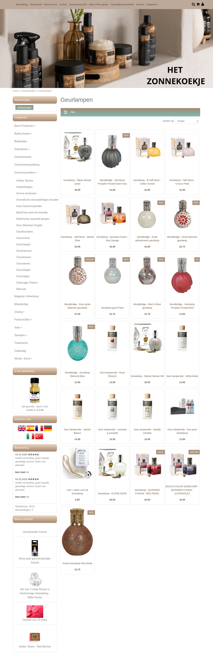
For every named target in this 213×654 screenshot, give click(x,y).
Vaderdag (20, 350)
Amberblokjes (24, 187)
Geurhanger (23, 244)
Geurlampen (23, 257)
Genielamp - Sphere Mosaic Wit (147, 376)
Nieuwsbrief (36, 4)
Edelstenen (21, 149)
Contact (63, 4)
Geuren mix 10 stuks (35, 613)
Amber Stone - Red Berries (35, 638)
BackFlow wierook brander (32, 212)
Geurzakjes (23, 276)
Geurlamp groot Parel (112, 307)
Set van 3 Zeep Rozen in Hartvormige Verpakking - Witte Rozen (35, 585)
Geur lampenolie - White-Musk (182, 376)
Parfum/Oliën (22, 319)
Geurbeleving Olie (78, 4)
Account (140, 4)
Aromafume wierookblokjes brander (37, 199)
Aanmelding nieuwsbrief (122, 4)
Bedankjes (20, 141)
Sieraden (19, 335)
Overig (18, 311)
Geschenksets (22, 156)
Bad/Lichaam (22, 133)
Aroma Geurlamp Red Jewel (77, 563)
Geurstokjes (23, 269)
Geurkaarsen (24, 250)
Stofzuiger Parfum (27, 282)
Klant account (50, 4)
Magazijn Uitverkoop (26, 296)
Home (16, 90)
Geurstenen (23, 263)
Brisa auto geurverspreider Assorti (35, 552)
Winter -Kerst (22, 358)
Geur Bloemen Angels (29, 225)
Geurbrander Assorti (35, 531)
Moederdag (21, 304)
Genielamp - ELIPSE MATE (112, 493)
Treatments (21, 343)
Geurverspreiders (24, 172)
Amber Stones (24, 180)
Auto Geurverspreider (29, 206)
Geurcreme (23, 238)
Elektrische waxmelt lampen (32, 218)
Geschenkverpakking (26, 164)
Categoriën (151, 4)
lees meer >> (22, 472)
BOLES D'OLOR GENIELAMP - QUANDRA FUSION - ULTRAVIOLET (182, 490)
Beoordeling (22, 4)
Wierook (21, 289)
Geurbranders (29, 90)
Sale (17, 327)
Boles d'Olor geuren (98, 4)
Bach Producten (24, 125)
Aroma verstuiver (26, 193)
